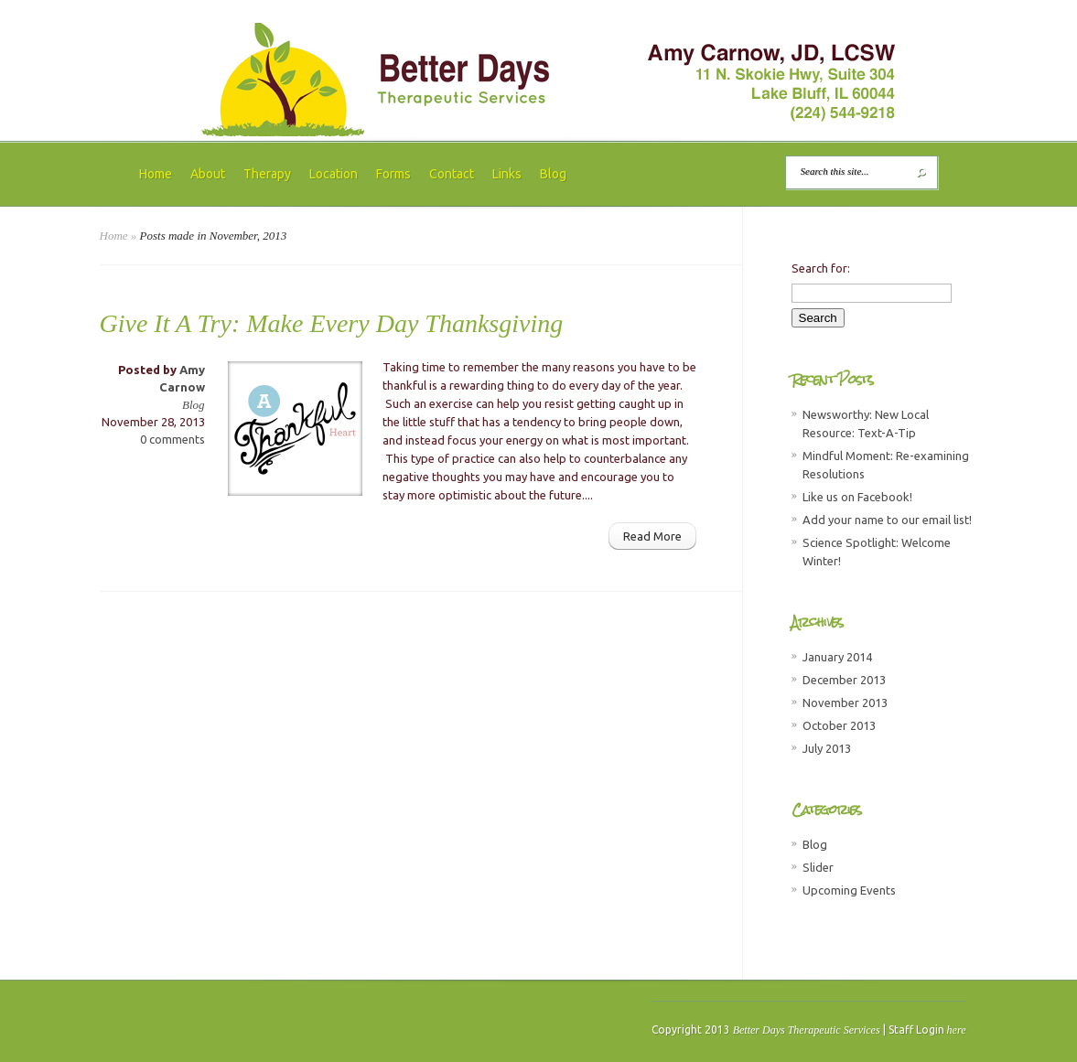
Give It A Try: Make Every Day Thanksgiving (332, 323)
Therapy (267, 173)
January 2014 (837, 656)
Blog (553, 173)
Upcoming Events (849, 890)
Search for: (821, 268)
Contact (451, 173)
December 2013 (844, 679)
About (207, 173)
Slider (818, 867)
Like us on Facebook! (857, 496)
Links (507, 173)
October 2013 (839, 725)
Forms (393, 173)
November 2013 (845, 702)
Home (155, 173)
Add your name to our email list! (887, 519)
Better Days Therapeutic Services (806, 1030)
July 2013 (826, 748)
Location (333, 173)
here (956, 1030)
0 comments (172, 439)
